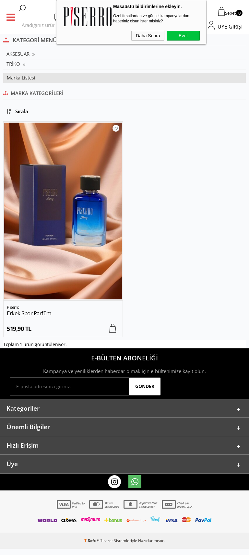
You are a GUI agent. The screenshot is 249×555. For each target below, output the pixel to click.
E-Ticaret (105, 546)
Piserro (13, 307)
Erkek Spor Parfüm (29, 313)
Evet (183, 35)
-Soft (90, 546)
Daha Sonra (148, 35)
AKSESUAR (18, 54)
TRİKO (13, 64)
